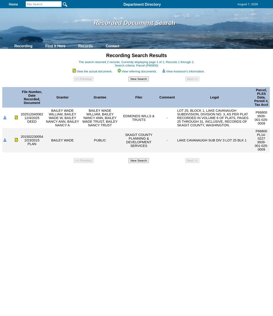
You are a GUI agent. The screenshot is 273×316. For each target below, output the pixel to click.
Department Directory (142, 4)
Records (85, 46)
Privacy (134, 171)
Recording (23, 46)
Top (60, 171)
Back (74, 171)
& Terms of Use (151, 171)
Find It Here (55, 46)
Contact (112, 46)
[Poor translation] (16, 246)
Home (92, 171)
